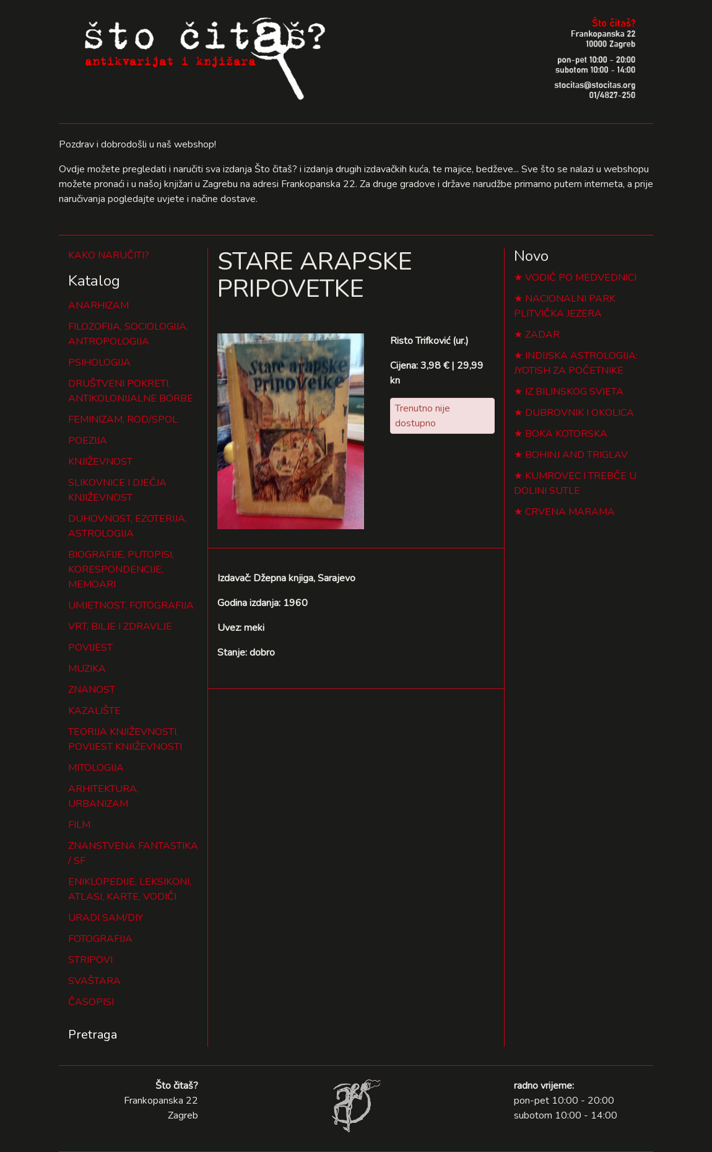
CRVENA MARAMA (570, 512)
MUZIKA (87, 668)
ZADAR (542, 334)
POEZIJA (87, 440)
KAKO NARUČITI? (108, 255)
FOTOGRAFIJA (100, 939)
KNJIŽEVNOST (100, 461)
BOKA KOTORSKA (566, 434)
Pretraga (92, 1034)
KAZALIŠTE (94, 711)
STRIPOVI (90, 960)
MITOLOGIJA (96, 768)
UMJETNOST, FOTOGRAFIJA (131, 605)
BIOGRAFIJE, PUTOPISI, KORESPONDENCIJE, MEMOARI (121, 569)
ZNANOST (91, 690)
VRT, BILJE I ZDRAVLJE (120, 626)
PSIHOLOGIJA (99, 362)
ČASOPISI (91, 1002)
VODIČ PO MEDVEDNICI (580, 277)
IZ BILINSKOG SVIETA (574, 391)
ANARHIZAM (98, 305)
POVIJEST (90, 647)
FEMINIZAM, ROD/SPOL (123, 419)
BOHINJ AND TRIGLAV (576, 455)
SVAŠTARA (94, 981)
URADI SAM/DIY (105, 918)
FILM (79, 825)
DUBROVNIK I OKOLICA (579, 413)
